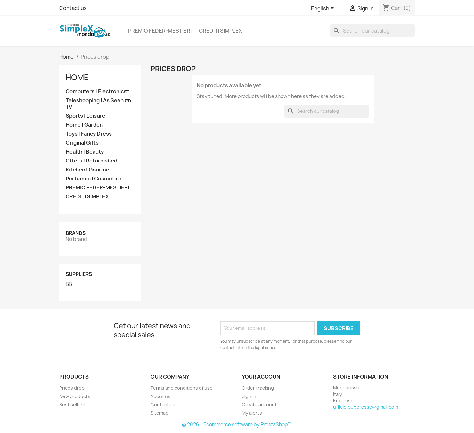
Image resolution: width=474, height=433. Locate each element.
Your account (262, 376)
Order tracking (258, 388)
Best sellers (72, 405)
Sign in (249, 396)
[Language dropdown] (323, 8)
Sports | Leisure (85, 115)
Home (77, 77)
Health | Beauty (85, 151)
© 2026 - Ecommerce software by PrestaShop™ (237, 424)
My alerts (252, 413)
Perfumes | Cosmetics (93, 178)
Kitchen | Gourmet (88, 169)
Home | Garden (84, 124)
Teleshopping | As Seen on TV (98, 103)
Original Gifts (82, 142)
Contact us (73, 8)
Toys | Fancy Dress (89, 133)
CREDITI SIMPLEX (220, 30)
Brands (76, 233)
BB (69, 284)
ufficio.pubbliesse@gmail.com (365, 407)
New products (74, 396)
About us (160, 396)
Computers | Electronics (96, 91)
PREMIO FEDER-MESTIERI (160, 30)
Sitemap (159, 413)
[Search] (372, 30)
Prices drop (72, 388)
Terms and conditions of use (182, 388)
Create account (259, 405)
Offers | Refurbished (91, 160)
